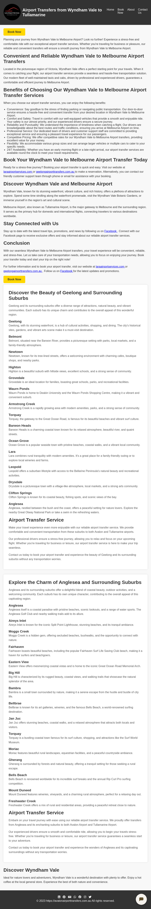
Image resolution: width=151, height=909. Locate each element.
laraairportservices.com (18, 171)
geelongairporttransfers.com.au (55, 171)
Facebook (110, 231)
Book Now (121, 11)
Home (110, 9)
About (131, 9)
